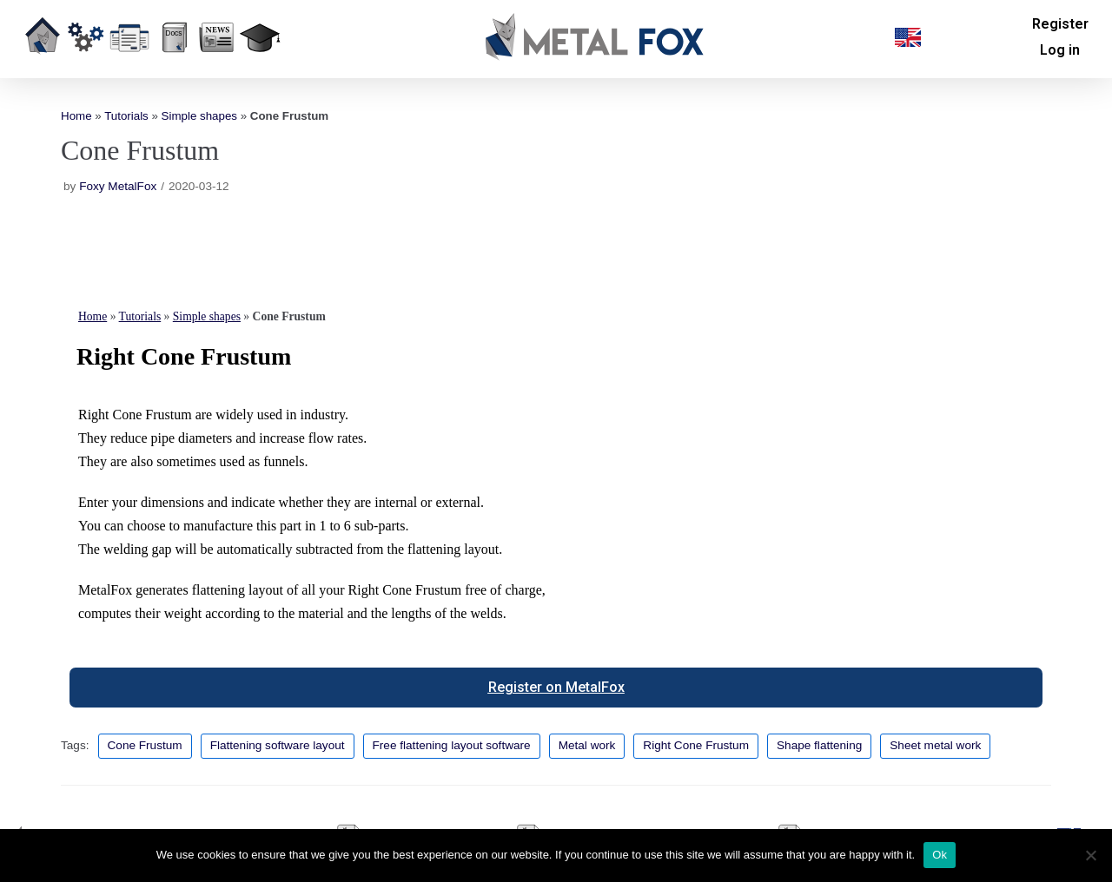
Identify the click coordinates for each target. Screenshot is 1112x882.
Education (258, 64)
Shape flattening (819, 745)
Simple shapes (199, 115)
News (217, 64)
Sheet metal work (935, 745)
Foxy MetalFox (117, 186)
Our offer (129, 64)
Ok (939, 854)
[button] (908, 37)
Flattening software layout (277, 745)
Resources (171, 64)
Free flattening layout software (452, 745)
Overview (84, 64)
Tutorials (126, 115)
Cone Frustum (145, 745)
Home (42, 64)
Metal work (587, 745)
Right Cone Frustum (696, 745)
